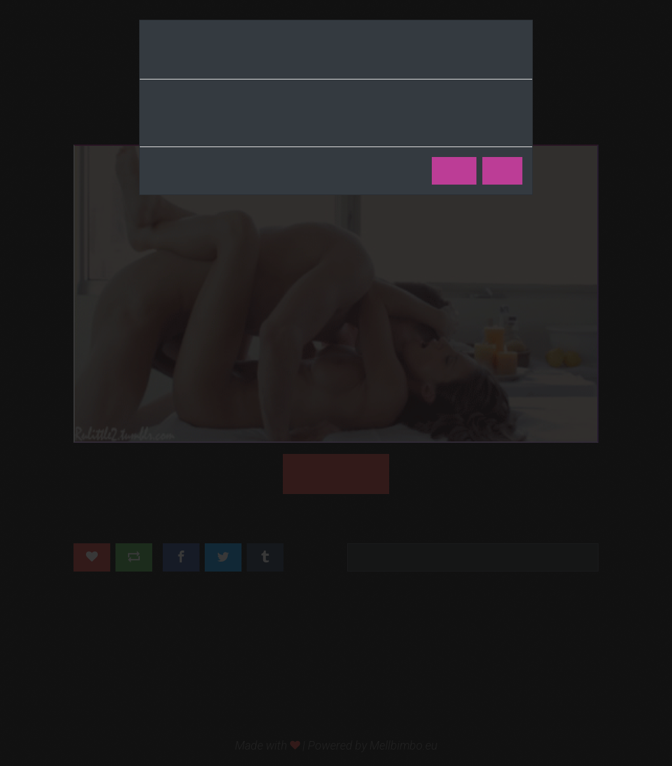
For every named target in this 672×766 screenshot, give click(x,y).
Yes (454, 171)
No (502, 171)
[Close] (517, 60)
